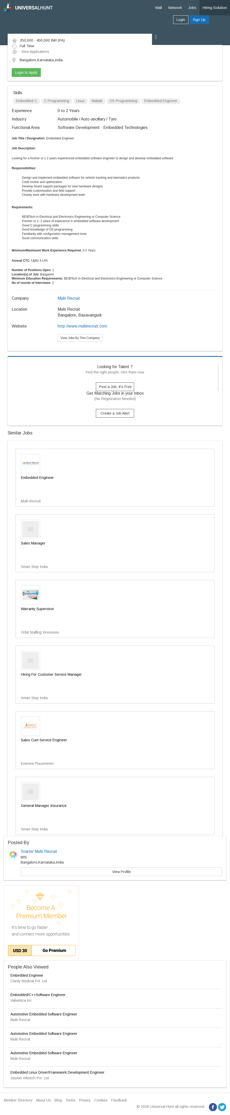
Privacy (85, 1100)
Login (180, 20)
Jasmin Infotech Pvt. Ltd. (30, 1078)
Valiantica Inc (21, 1000)
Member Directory (18, 1100)
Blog (58, 1100)
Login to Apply (26, 72)
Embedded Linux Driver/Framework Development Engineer (57, 1072)
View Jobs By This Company (80, 338)
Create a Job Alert (115, 413)
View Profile (121, 872)
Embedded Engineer (26, 975)
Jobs (192, 7)
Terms (70, 1100)
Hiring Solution (214, 7)
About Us (43, 1100)
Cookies (101, 1100)
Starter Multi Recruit (39, 851)
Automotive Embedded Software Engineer (43, 1014)
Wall (158, 7)
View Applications (30, 52)
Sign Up (199, 20)
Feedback (119, 1100)
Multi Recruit (69, 298)
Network (175, 7)
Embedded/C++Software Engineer (38, 995)
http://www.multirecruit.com (82, 326)
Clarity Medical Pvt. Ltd (28, 981)
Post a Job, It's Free (115, 387)
